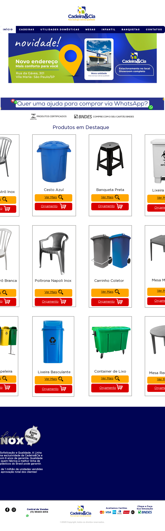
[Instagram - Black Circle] (14, 510)
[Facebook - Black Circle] (7, 510)
